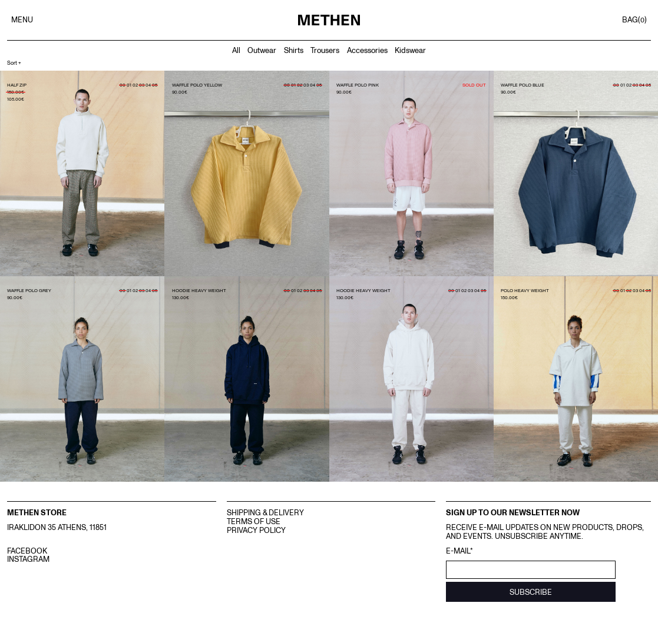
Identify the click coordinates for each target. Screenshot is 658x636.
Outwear (261, 50)
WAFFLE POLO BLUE (522, 84)
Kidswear (410, 50)
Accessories (367, 50)
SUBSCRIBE (531, 592)
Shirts (293, 50)
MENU (22, 19)
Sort (14, 62)
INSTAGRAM (28, 559)
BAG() (634, 19)
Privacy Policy (256, 530)
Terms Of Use (253, 521)
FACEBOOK (27, 550)
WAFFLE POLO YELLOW (197, 84)
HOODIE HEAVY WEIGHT (199, 290)
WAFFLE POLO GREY (29, 290)
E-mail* (459, 550)
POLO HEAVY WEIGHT (525, 290)
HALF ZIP (17, 84)
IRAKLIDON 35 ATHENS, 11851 (57, 527)
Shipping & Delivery (265, 512)
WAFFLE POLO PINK (357, 84)
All (236, 50)
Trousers (324, 50)
